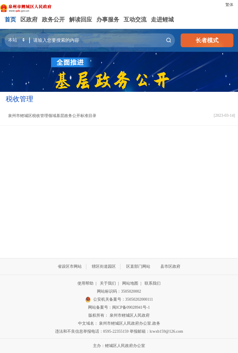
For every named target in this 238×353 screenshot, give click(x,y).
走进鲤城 (162, 19)
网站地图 (130, 283)
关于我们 (108, 283)
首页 (10, 19)
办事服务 (107, 19)
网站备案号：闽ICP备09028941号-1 (119, 307)
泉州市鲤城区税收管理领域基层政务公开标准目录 (52, 116)
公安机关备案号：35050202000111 (119, 299)
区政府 (29, 19)
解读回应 (80, 19)
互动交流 (135, 19)
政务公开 (53, 19)
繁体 (229, 5)
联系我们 (153, 283)
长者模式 (207, 40)
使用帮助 (85, 283)
